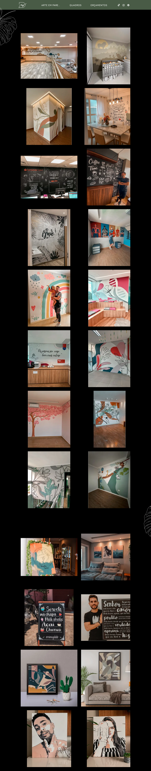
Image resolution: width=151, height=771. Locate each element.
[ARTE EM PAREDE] (51, 5)
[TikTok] (118, 5)
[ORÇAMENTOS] (98, 5)
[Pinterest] (128, 5)
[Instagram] (123, 5)
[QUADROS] (75, 5)
